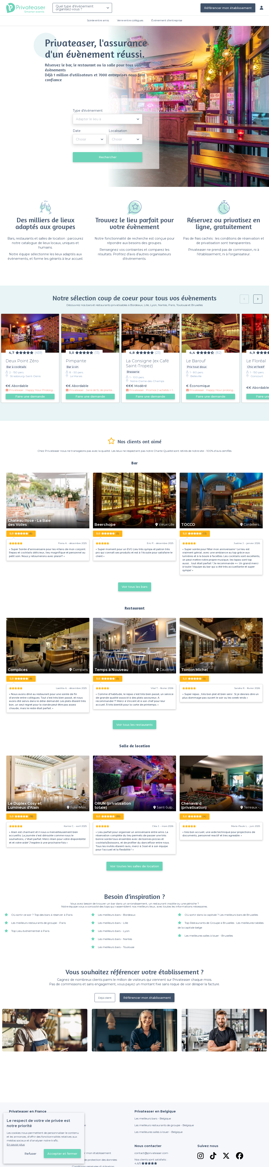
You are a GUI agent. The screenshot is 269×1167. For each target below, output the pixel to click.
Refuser (30, 1153)
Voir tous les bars (135, 586)
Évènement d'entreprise (166, 20)
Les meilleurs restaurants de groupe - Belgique (164, 1125)
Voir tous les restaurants (134, 724)
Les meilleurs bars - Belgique (152, 1118)
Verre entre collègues (130, 20)
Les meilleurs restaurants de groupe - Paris (38, 922)
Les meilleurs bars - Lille (113, 922)
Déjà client (105, 997)
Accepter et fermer (62, 1153)
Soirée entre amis (98, 20)
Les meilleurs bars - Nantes (115, 939)
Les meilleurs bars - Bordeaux (116, 914)
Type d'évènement (88, 111)
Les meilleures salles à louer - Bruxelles (209, 935)
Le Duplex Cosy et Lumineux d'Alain (25, 806)
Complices (18, 670)
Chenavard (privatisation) (194, 806)
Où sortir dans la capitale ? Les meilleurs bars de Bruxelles (221, 914)
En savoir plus (16, 1144)
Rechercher (108, 157)
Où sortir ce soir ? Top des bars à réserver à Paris (42, 914)
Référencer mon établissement (228, 8)
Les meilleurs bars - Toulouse (116, 947)
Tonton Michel (194, 670)
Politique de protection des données (94, 1159)
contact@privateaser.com (151, 1153)
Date (77, 131)
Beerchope (105, 525)
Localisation (118, 131)
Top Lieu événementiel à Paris (30, 931)
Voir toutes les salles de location (134, 866)
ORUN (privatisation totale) (113, 806)
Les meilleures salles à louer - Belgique (158, 1132)
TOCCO (188, 525)
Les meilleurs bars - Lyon (114, 931)
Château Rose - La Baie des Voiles (29, 523)
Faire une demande (30, 396)
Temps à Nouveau (111, 670)
